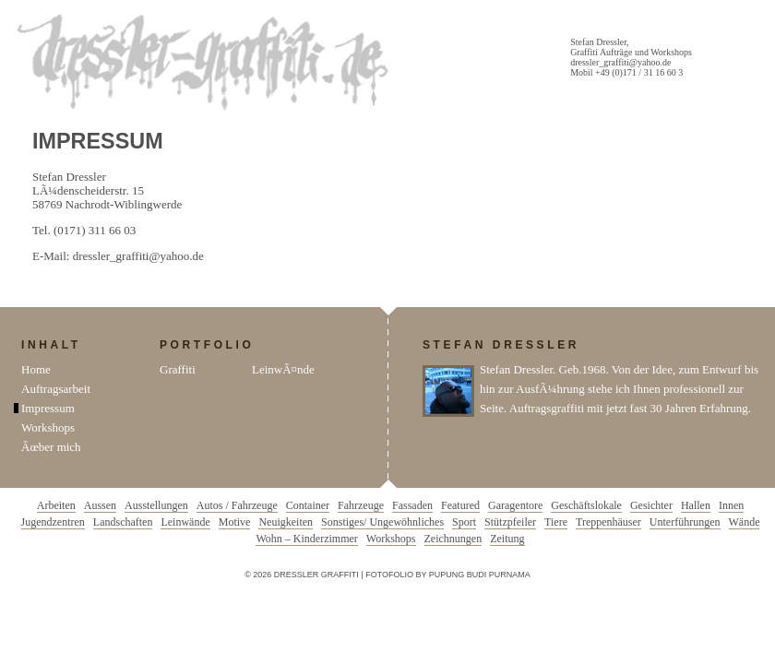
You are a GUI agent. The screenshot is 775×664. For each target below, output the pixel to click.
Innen (731, 505)
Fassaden (412, 505)
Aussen (100, 505)
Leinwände (185, 522)
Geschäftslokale (586, 505)
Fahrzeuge (361, 505)
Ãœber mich (51, 447)
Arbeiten (56, 505)
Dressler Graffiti (206, 62)
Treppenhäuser (608, 522)
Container (307, 505)
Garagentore (515, 505)
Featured (460, 505)
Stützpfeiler (510, 522)
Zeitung (507, 538)
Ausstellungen (156, 505)
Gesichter (651, 505)
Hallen (695, 505)
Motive (235, 522)
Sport (464, 522)
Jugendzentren (53, 522)
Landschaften (123, 522)
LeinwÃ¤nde (283, 369)
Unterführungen (685, 522)
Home (36, 369)
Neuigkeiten (285, 522)
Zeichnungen (453, 538)
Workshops (48, 427)
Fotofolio (389, 574)
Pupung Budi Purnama (480, 574)
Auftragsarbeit (55, 389)
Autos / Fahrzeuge (237, 505)
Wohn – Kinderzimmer (306, 538)
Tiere (555, 522)
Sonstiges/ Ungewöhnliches (382, 522)
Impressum (48, 408)
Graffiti (178, 369)
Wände (744, 522)
